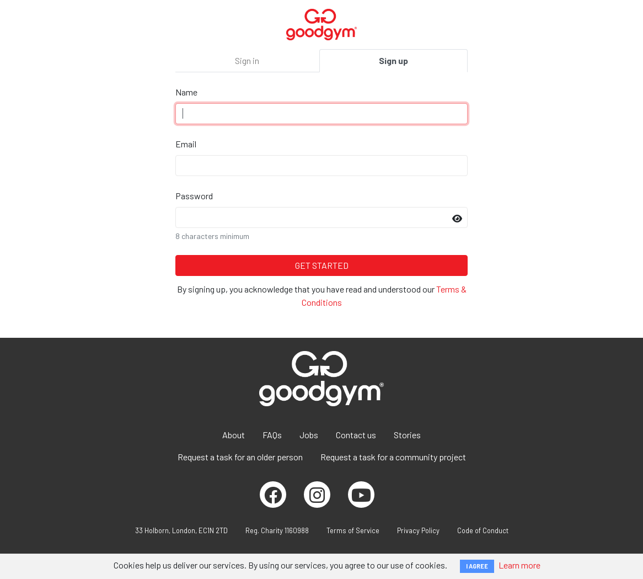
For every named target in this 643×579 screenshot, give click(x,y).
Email (185, 144)
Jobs (308, 434)
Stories (407, 434)
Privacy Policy (418, 530)
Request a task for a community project (393, 456)
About (233, 434)
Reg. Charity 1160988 (277, 530)
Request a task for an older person (240, 456)
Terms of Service (352, 530)
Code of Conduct (482, 530)
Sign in (247, 60)
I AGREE (477, 566)
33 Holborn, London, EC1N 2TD (181, 530)
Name (186, 92)
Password (194, 195)
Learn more (519, 565)
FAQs (272, 434)
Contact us (356, 434)
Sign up (393, 60)
